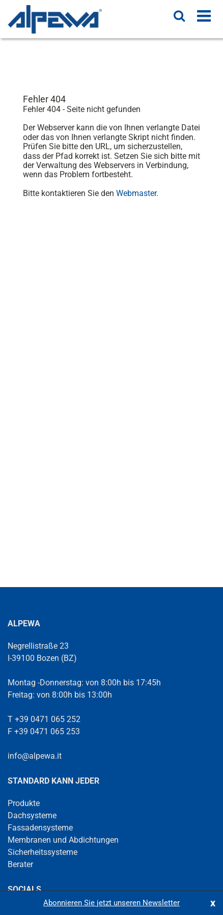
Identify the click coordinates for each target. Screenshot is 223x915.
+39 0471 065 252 (47, 719)
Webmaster (136, 193)
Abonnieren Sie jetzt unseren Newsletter (111, 902)
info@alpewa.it (35, 756)
